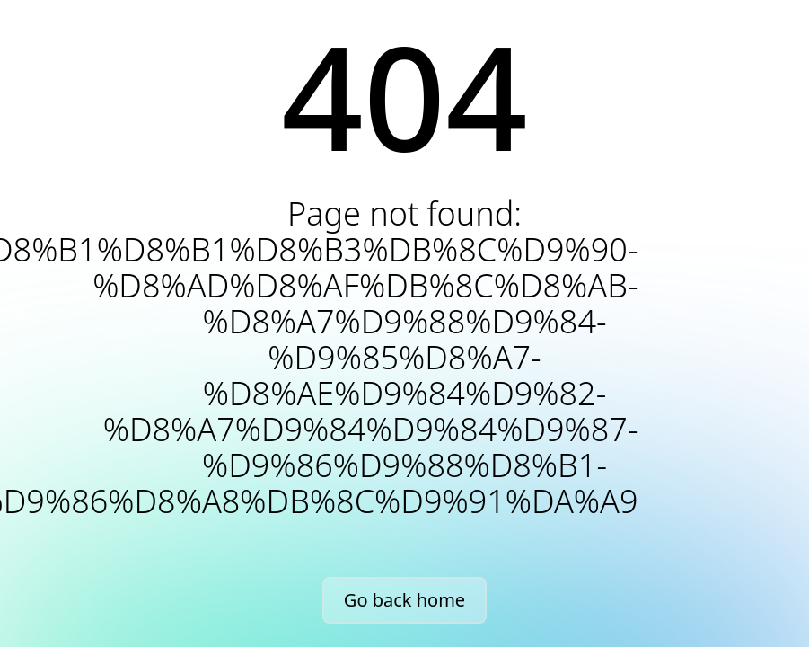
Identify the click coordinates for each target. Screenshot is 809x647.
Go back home (404, 600)
